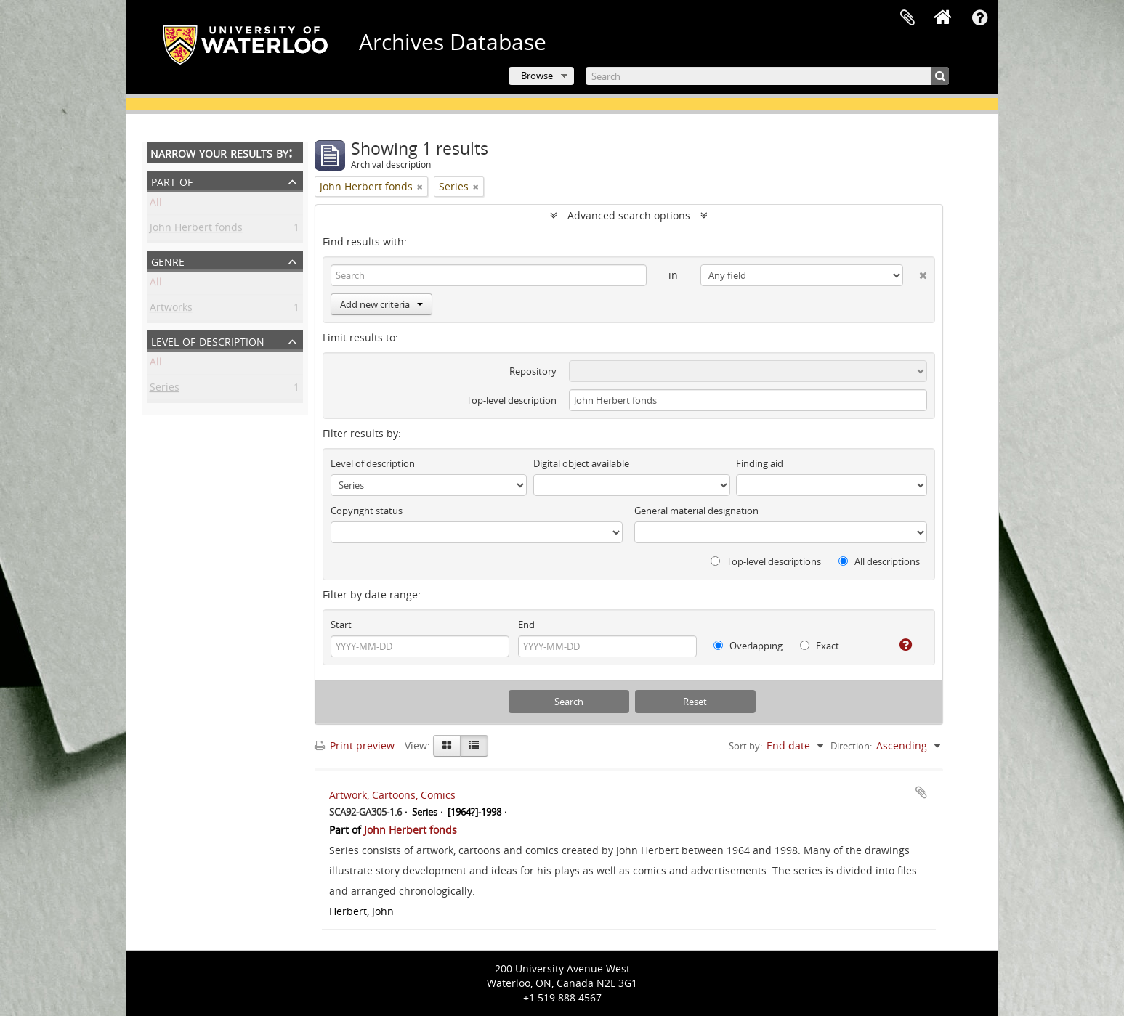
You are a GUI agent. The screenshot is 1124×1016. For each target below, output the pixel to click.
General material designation (696, 510)
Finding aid (759, 463)
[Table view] (474, 746)
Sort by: (745, 745)
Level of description (207, 340)
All (156, 204)
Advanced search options (629, 215)
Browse (537, 75)
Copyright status (367, 510)
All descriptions (879, 561)
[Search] (767, 76)
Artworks (171, 310)
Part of (172, 180)
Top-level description (511, 400)
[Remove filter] (420, 186)
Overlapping (748, 645)
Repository (533, 371)
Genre (168, 260)
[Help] (900, 645)
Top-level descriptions (766, 561)
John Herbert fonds (196, 230)
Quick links (980, 18)
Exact (819, 645)
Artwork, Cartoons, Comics (392, 795)
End (526, 624)
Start (341, 624)
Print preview (355, 745)
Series (164, 390)
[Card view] (447, 746)
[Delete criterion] (915, 272)
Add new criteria (381, 304)
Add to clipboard (921, 792)
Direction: (851, 745)
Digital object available (581, 463)
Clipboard (907, 18)
